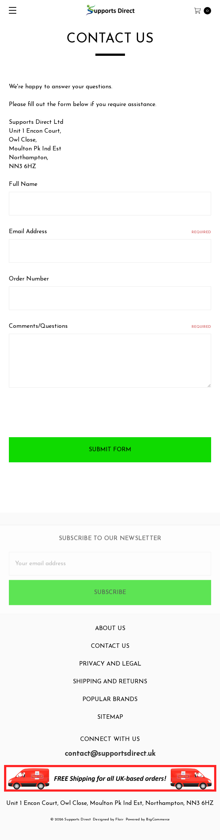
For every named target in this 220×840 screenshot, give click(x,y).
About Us (110, 634)
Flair (119, 819)
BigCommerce (158, 819)
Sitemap (110, 723)
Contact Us (110, 652)
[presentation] (65, 413)
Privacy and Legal (110, 670)
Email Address (110, 232)
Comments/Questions (110, 326)
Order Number (29, 279)
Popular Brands (110, 705)
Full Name (23, 184)
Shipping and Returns (110, 687)
